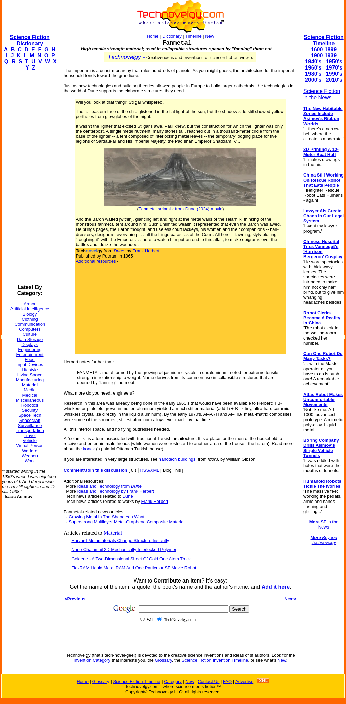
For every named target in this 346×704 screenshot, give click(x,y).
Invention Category (92, 660)
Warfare (30, 450)
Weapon (30, 455)
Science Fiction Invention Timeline (215, 660)
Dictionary (172, 36)
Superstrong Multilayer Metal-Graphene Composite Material (126, 521)
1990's (334, 74)
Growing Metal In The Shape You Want (106, 516)
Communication (30, 324)
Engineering (29, 349)
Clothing (30, 319)
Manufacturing (30, 379)
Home (153, 36)
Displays (29, 344)
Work (30, 460)
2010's (334, 80)
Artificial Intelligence (29, 309)
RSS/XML (149, 470)
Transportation (30, 430)
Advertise (244, 681)
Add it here (276, 587)
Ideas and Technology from (109, 486)
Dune (128, 496)
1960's (313, 68)
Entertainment (30, 354)
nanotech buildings (177, 459)
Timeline (193, 36)
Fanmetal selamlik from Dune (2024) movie (181, 208)
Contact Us (208, 681)
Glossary (163, 660)
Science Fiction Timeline (323, 40)
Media (29, 389)
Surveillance (30, 425)
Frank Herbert (145, 250)
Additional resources (96, 261)
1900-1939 (324, 55)
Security (30, 410)
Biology (30, 314)
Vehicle (30, 440)
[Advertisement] (29, 177)
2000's (313, 80)
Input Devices (30, 364)
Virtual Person (29, 445)
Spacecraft (29, 420)
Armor (29, 303)
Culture (30, 334)
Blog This (172, 470)
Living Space (29, 374)
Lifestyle (30, 369)
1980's (313, 74)
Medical (30, 395)
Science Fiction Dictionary (29, 40)
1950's (334, 61)
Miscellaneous (30, 400)
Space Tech (29, 415)
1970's (334, 68)
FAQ (227, 681)
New (209, 36)
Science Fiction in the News (321, 94)
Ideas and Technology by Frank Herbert (115, 491)
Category (173, 681)
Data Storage (30, 339)
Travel (30, 435)
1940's (313, 61)
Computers (30, 329)
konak (89, 448)
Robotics (30, 405)
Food (30, 359)
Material (30, 384)
